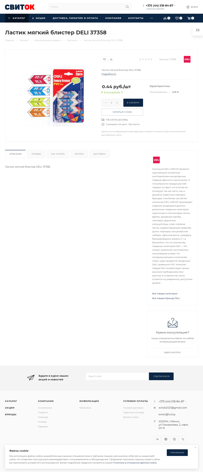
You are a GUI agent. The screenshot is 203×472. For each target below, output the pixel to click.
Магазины (85, 407)
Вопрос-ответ (131, 417)
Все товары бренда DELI (166, 298)
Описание (15, 154)
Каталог (11, 401)
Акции (10, 407)
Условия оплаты (135, 401)
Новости (43, 412)
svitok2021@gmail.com (173, 407)
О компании (45, 407)
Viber (182, 439)
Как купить (58, 154)
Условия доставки (133, 407)
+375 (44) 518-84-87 (159, 5)
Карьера (43, 426)
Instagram (174, 439)
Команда (43, 417)
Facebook (165, 439)
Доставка (99, 154)
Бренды (10, 414)
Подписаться (161, 376)
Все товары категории (164, 293)
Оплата (79, 154)
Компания (46, 401)
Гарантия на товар (133, 412)
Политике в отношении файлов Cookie (135, 462)
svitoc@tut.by (167, 414)
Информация (89, 401)
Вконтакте (157, 439)
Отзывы (36, 154)
